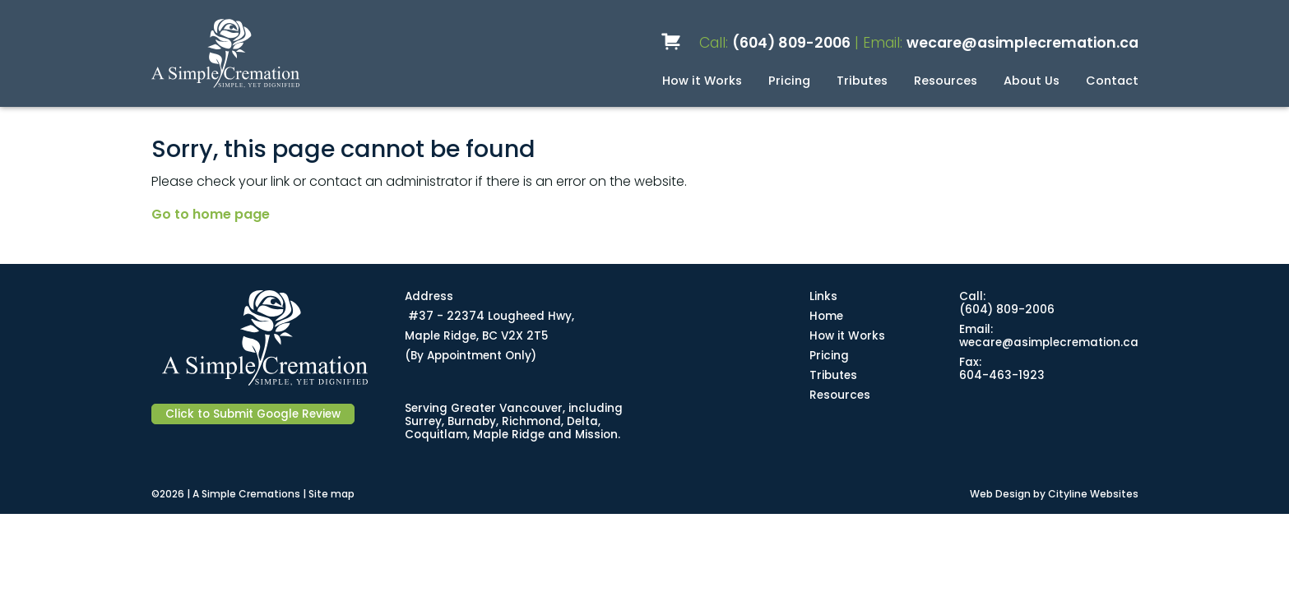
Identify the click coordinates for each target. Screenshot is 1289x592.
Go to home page (210, 214)
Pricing (789, 80)
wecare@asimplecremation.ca (1022, 43)
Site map (331, 494)
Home (826, 316)
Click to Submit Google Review (253, 414)
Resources (945, 80)
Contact (1112, 80)
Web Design (1000, 494)
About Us (1031, 80)
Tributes (862, 80)
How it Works (702, 80)
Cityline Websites (1093, 494)
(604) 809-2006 (791, 43)
